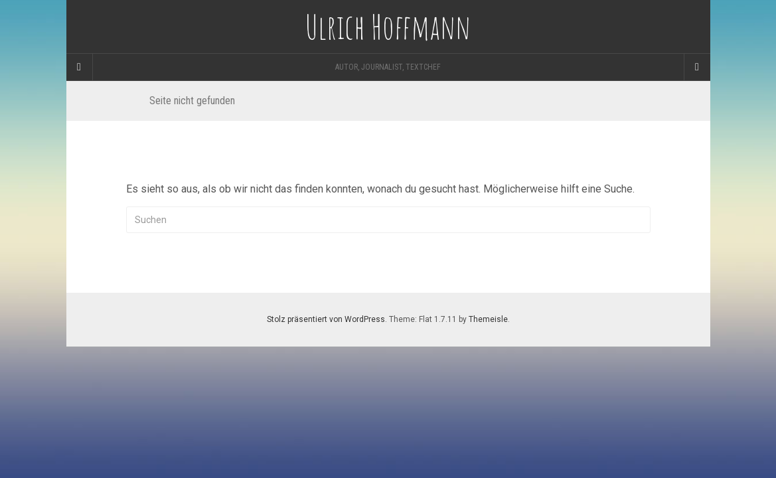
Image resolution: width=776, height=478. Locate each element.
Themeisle (488, 319)
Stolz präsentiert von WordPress (326, 319)
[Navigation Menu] (697, 67)
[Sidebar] (79, 67)
